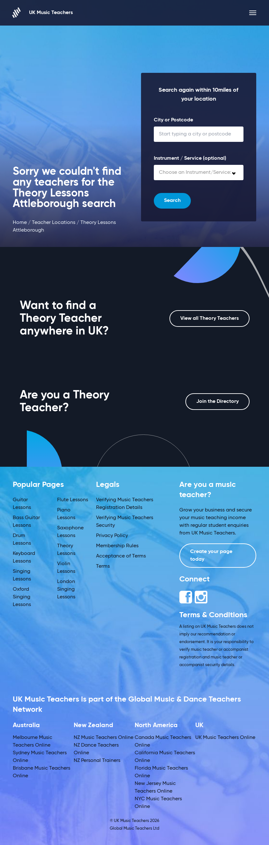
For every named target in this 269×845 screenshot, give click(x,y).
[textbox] (199, 172)
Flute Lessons (72, 500)
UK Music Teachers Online (225, 737)
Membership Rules (117, 546)
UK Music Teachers (43, 12)
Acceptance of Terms (121, 556)
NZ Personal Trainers (97, 760)
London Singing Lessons (66, 589)
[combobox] (199, 172)
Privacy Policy (112, 535)
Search (172, 200)
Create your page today (211, 555)
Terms (103, 566)
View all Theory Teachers (209, 318)
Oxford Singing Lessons (22, 597)
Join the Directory (217, 401)
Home (20, 222)
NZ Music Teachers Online (103, 737)
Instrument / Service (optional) (190, 158)
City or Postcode (173, 120)
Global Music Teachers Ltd (134, 828)
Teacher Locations (53, 222)
